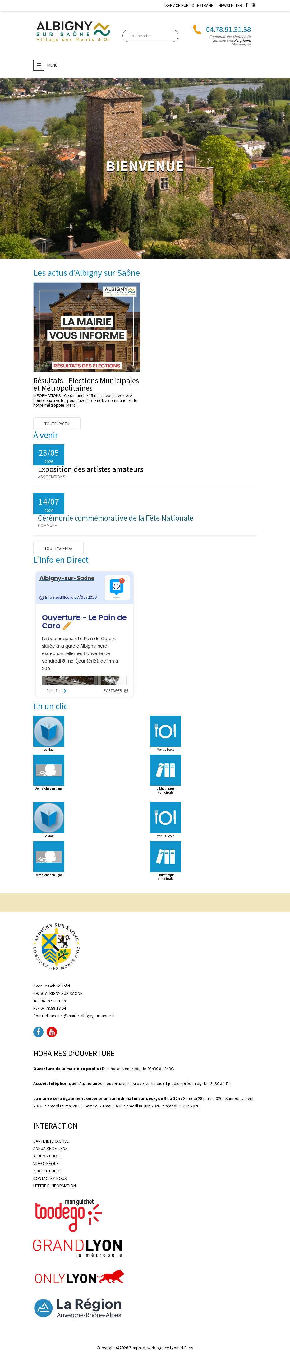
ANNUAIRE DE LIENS (50, 1148)
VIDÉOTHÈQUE (46, 1163)
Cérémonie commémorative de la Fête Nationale (115, 518)
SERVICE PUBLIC (179, 5)
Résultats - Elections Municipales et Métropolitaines (86, 384)
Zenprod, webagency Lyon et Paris (161, 1347)
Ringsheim (242, 40)
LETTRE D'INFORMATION (54, 1186)
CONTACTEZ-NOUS (50, 1178)
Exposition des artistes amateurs (90, 469)
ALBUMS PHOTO (47, 1156)
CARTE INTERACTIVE (51, 1141)
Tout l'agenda (58, 548)
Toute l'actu (56, 424)
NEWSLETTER (230, 5)
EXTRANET (206, 5)
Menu (45, 65)
